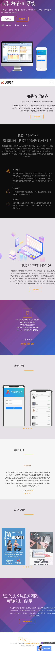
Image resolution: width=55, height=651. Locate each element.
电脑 (8, 25)
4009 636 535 (27, 351)
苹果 (17, 25)
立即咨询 (22, 19)
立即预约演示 (27, 622)
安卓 (25, 25)
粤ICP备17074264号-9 (27, 649)
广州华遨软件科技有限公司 (31, 647)
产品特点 (8, 19)
